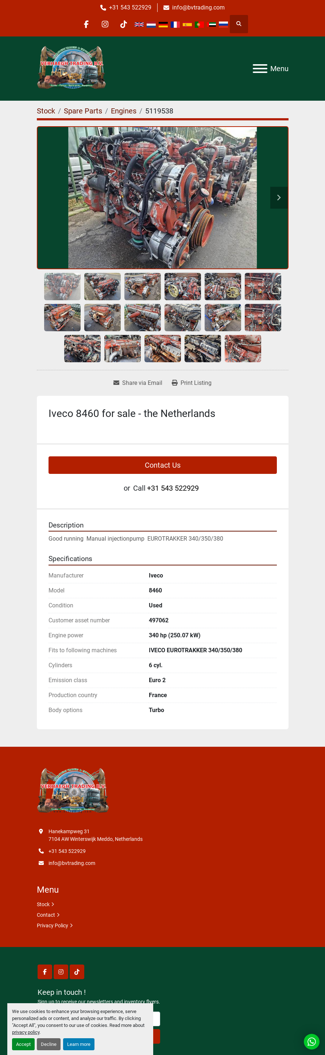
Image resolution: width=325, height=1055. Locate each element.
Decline (49, 1044)
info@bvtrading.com (198, 7)
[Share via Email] (138, 383)
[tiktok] (124, 24)
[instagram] (105, 24)
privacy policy (25, 1032)
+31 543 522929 (130, 7)
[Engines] (123, 111)
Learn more (78, 1044)
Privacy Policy (52, 925)
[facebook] (86, 24)
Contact (46, 915)
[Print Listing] (191, 383)
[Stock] (46, 111)
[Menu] (260, 68)
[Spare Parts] (83, 111)
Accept (23, 1044)
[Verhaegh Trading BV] (73, 791)
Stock (43, 904)
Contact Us (163, 465)
